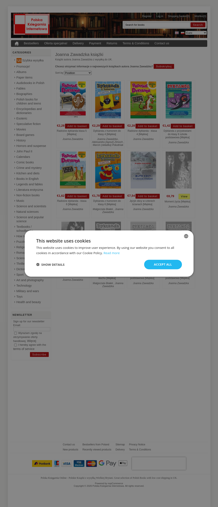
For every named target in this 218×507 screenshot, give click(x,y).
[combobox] (186, 236)
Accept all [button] (163, 264)
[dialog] (109, 253)
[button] (50, 264)
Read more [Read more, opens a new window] (112, 253)
